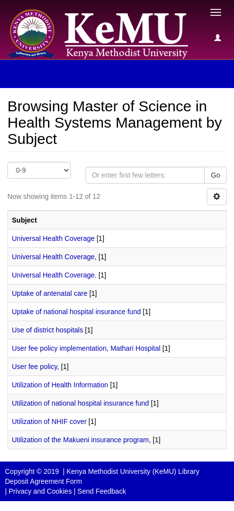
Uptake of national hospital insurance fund (76, 312)
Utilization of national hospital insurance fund (80, 403)
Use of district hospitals (47, 330)
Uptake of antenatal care (50, 293)
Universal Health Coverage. (54, 275)
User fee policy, (35, 367)
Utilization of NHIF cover (49, 421)
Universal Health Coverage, (54, 257)
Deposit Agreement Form (43, 481)
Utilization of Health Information (60, 385)
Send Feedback (102, 491)
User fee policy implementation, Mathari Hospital (86, 348)
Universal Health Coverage (53, 238)
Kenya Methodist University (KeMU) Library (132, 471)
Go (215, 175)
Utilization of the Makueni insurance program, (81, 440)
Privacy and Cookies (40, 491)
